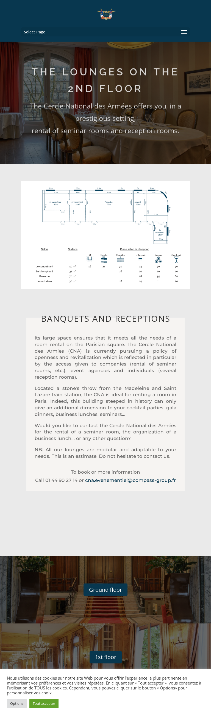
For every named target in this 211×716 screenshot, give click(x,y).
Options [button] (16, 703)
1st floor (105, 657)
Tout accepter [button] (44, 703)
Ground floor (105, 589)
